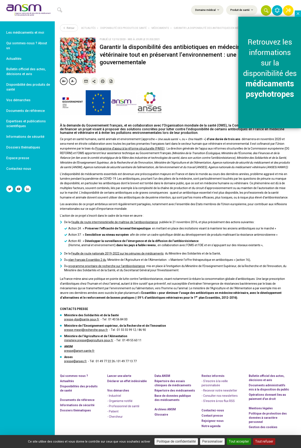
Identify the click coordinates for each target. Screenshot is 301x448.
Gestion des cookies (263, 427)
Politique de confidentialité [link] (176, 441)
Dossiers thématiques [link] (23, 147)
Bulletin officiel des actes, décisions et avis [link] (26, 71)
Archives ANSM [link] (165, 409)
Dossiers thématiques (75, 410)
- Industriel (114, 395)
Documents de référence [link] (25, 111)
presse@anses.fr (75, 361)
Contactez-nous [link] (18, 169)
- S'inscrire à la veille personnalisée (215, 383)
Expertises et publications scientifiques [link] (26, 123)
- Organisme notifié (120, 401)
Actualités (88, 28)
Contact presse (212, 415)
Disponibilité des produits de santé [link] (28, 87)
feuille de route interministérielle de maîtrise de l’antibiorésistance (114, 222)
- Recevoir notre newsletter (219, 390)
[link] (27, 10)
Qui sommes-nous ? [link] (74, 376)
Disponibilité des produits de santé (123, 28)
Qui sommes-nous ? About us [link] (26, 45)
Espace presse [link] (17, 158)
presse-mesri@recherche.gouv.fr (86, 330)
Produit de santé (241, 10)
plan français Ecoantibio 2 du (87, 259)
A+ (64, 81)
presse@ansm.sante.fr (79, 350)
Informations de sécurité (77, 405)
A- (72, 81)
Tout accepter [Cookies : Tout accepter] (239, 441)
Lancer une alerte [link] (119, 376)
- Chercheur (115, 416)
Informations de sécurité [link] (25, 137)
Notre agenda (211, 426)
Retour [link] (69, 27)
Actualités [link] (14, 59)
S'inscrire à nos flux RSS (219, 401)
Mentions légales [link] (261, 408)
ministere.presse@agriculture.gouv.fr (88, 340)
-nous (213, 420)
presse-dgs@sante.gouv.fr (81, 319)
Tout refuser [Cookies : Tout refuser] (264, 441)
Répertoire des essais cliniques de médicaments (172, 383)
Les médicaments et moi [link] (25, 33)
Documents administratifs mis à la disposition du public (269, 387)
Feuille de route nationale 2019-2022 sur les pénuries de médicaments (117, 253)
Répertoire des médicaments (174, 390)
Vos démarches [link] (18, 100)
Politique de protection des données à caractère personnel (268, 418)
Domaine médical (207, 10)
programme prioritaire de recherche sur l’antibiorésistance (106, 266)
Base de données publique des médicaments (172, 398)
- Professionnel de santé (123, 406)
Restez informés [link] (213, 376)
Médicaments (160, 28)
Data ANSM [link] (162, 376)
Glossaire (161, 414)
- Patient (113, 411)
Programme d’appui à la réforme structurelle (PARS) (130, 148)
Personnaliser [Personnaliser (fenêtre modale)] (212, 441)
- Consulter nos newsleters (220, 395)
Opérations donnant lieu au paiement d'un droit (267, 397)
